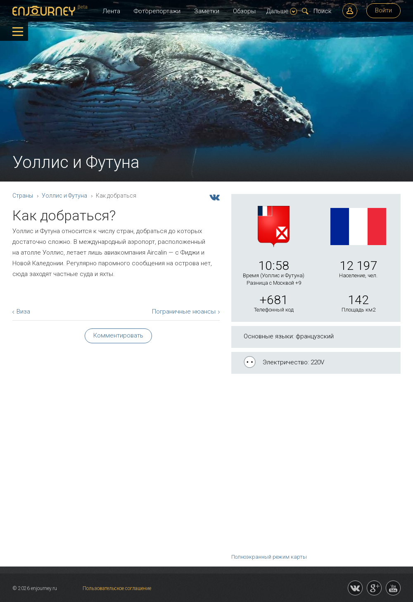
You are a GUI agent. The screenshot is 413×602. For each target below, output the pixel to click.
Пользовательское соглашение (117, 588)
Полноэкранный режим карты (269, 557)
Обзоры (244, 11)
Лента (111, 11)
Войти (383, 10)
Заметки (206, 11)
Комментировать (118, 335)
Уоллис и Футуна (64, 195)
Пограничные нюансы (184, 311)
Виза (23, 311)
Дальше (281, 11)
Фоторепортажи (157, 11)
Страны (22, 195)
